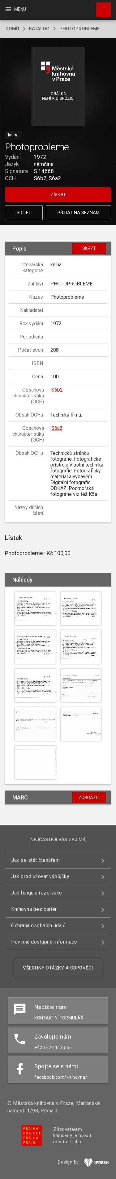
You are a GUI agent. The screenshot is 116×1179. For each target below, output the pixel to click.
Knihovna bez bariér (34, 909)
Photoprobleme (79, 28)
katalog (39, 28)
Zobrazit (89, 797)
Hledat (101, 6)
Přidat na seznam (79, 212)
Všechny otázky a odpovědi (58, 968)
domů (12, 28)
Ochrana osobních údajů (38, 925)
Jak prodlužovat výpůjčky (40, 876)
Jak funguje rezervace (36, 893)
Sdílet (24, 212)
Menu (15, 9)
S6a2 (56, 428)
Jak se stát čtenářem (35, 860)
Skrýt (89, 248)
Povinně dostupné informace (44, 942)
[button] (58, 87)
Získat (58, 194)
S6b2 (57, 390)
